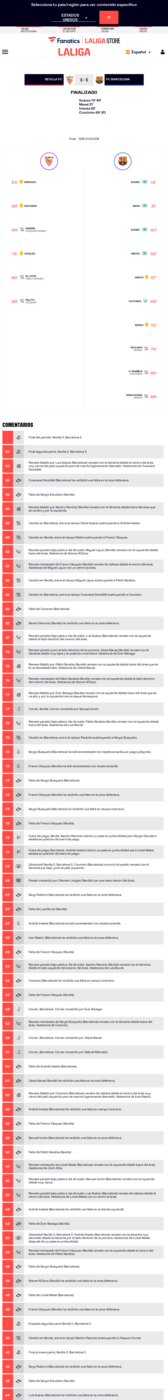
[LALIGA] (74, 52)
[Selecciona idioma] (139, 52)
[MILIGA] (161, 52)
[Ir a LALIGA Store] (84, 40)
